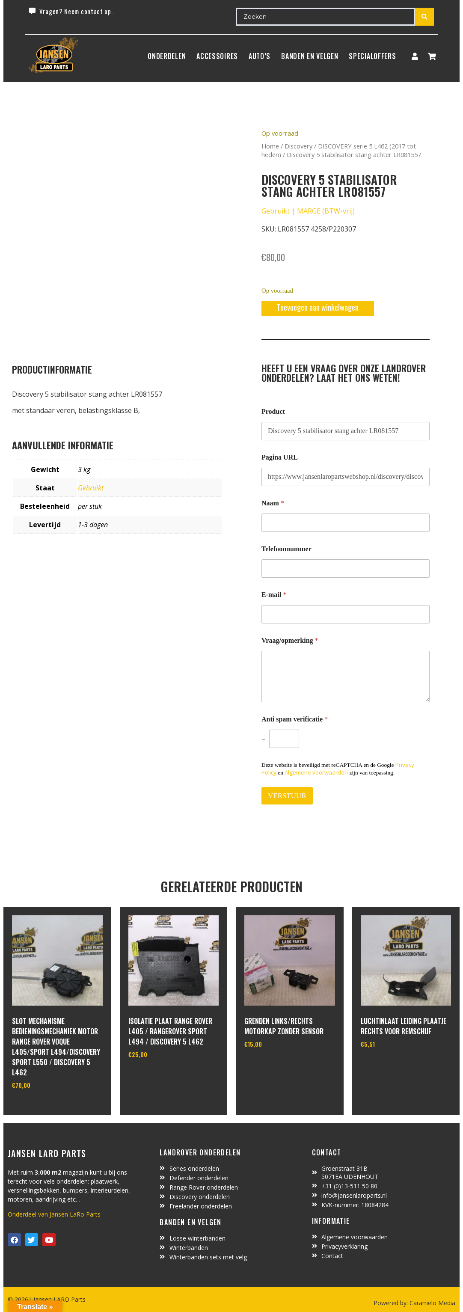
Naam (272, 503)
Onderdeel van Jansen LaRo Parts (54, 1214)
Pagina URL (279, 457)
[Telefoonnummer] (345, 568)
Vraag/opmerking (289, 640)
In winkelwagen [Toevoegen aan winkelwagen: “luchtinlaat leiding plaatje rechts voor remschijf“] (393, 1066)
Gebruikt (91, 488)
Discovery (298, 146)
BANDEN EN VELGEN (309, 56)
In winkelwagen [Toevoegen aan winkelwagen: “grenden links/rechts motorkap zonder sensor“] (276, 1066)
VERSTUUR (287, 796)
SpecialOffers (372, 56)
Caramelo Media (431, 1303)
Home (270, 146)
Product (273, 411)
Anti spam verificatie (294, 719)
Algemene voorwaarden (316, 772)
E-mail (273, 594)
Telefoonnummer (286, 548)
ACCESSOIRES (217, 56)
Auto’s (259, 56)
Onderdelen (167, 56)
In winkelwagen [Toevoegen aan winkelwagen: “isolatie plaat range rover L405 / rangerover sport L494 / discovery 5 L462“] (160, 1076)
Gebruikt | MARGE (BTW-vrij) (308, 211)
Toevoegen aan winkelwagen (318, 307)
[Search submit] (424, 17)
